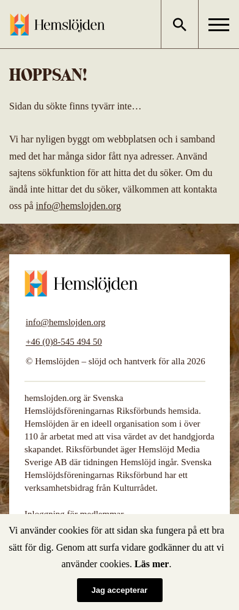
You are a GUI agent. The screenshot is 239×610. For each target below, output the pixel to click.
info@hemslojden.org (78, 205)
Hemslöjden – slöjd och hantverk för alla (57, 24)
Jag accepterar (120, 590)
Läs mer (151, 564)
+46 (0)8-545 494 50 (64, 342)
